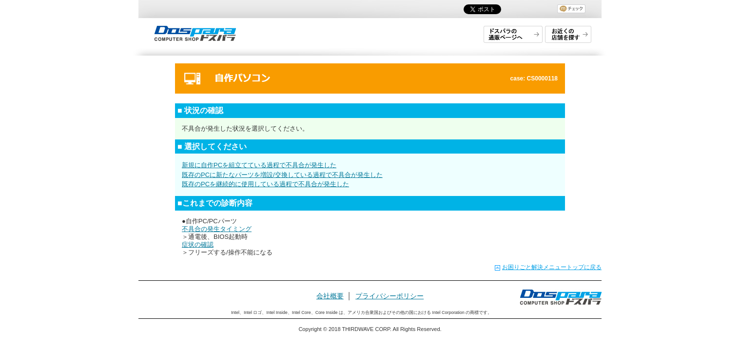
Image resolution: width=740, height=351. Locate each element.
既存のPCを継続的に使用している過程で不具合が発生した (265, 184)
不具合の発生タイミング (217, 229)
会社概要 (330, 296)
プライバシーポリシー (389, 296)
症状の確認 (198, 244)
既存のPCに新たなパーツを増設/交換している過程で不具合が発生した (282, 174)
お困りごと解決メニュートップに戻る (552, 267)
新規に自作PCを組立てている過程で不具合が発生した (259, 165)
